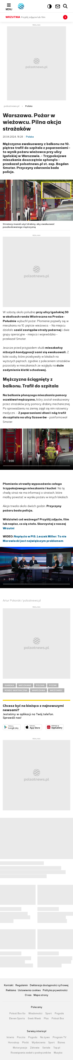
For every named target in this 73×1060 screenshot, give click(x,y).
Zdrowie (34, 1047)
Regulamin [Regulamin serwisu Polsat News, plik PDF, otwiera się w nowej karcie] (21, 985)
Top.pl (56, 1047)
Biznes (61, 1042)
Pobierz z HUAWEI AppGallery (63, 727)
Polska (28, 106)
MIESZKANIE (25, 685)
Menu (9, 9)
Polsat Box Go (17, 1013)
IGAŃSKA (9, 685)
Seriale (46, 1047)
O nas (28, 995)
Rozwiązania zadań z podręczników (31, 1052)
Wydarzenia (38, 1042)
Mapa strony (40, 995)
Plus (46, 1018)
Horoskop (13, 1042)
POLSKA (40, 685)
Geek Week (34, 1018)
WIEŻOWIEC (56, 690)
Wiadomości (35, 1013)
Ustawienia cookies (29, 990)
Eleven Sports (17, 1018)
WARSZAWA (38, 690)
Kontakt (8, 985)
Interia (10, 1037)
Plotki (25, 1042)
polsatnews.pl (11, 106)
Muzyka (58, 1052)
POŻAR (53, 685)
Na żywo (45, 1037)
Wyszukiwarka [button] (65, 6)
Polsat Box (58, 1018)
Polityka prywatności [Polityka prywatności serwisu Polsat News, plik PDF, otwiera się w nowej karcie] (55, 990)
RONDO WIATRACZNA (16, 690)
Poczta (21, 1037)
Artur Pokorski (12, 600)
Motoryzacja (20, 1047)
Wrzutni (8, 528)
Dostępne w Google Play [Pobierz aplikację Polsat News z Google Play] (20, 727)
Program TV (59, 1037)
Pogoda (59, 1013)
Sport (48, 1013)
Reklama (11, 990)
